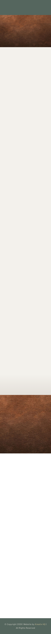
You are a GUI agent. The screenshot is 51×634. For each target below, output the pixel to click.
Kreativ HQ (40, 624)
